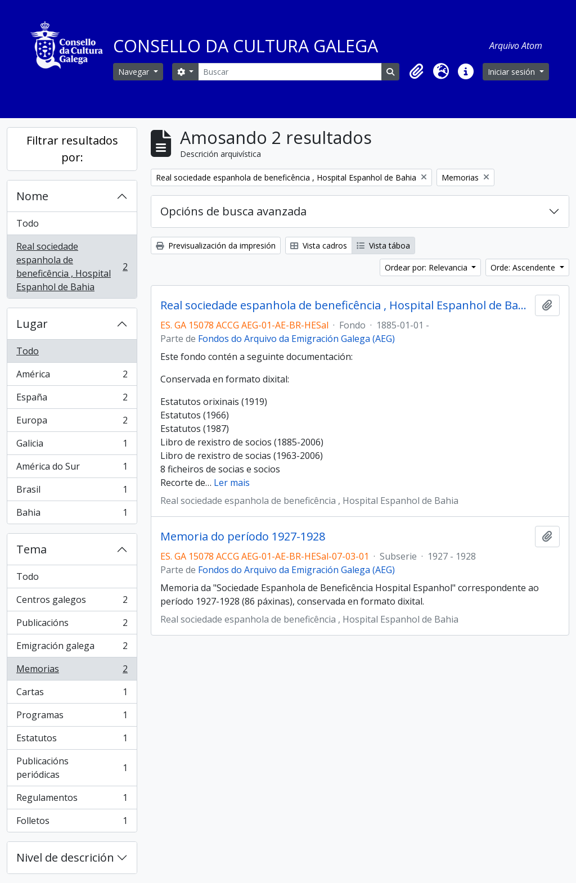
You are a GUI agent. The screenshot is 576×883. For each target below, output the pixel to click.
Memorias (72, 671)
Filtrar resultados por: (72, 149)
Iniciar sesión (512, 71)
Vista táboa (383, 245)
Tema (31, 549)
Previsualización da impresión (216, 245)
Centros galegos (72, 602)
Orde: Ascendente (523, 267)
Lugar (32, 323)
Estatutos (72, 740)
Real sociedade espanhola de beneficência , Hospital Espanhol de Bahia (72, 266)
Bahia (72, 515)
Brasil (72, 492)
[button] (416, 71)
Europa (72, 422)
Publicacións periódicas (72, 768)
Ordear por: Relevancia (427, 267)
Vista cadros (318, 245)
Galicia (72, 445)
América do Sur (72, 468)
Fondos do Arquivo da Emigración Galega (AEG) (296, 338)
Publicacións (72, 625)
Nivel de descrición (65, 857)
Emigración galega (72, 648)
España (72, 399)
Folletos (72, 823)
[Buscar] (290, 71)
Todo (27, 223)
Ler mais (232, 482)
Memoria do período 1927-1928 (242, 536)
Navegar (134, 71)
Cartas (72, 694)
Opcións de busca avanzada (233, 211)
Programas (72, 717)
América (72, 376)
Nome (32, 196)
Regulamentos (72, 800)
